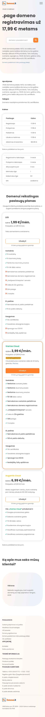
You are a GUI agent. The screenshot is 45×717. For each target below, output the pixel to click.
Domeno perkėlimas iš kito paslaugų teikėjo (16, 62)
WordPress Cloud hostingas (11, 627)
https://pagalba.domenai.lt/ (21, 674)
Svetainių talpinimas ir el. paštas (12, 625)
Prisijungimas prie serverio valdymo (13, 683)
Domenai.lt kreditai (8, 664)
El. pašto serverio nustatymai (11, 686)
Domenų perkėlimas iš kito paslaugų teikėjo (16, 636)
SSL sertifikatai (6, 639)
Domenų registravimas (9, 633)
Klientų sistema (7, 680)
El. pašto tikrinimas (8, 689)
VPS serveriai (6, 630)
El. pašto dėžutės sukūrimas (11, 691)
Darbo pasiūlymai (8, 649)
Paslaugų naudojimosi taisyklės (12, 658)
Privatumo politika (8, 661)
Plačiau (15, 363)
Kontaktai (5, 646)
